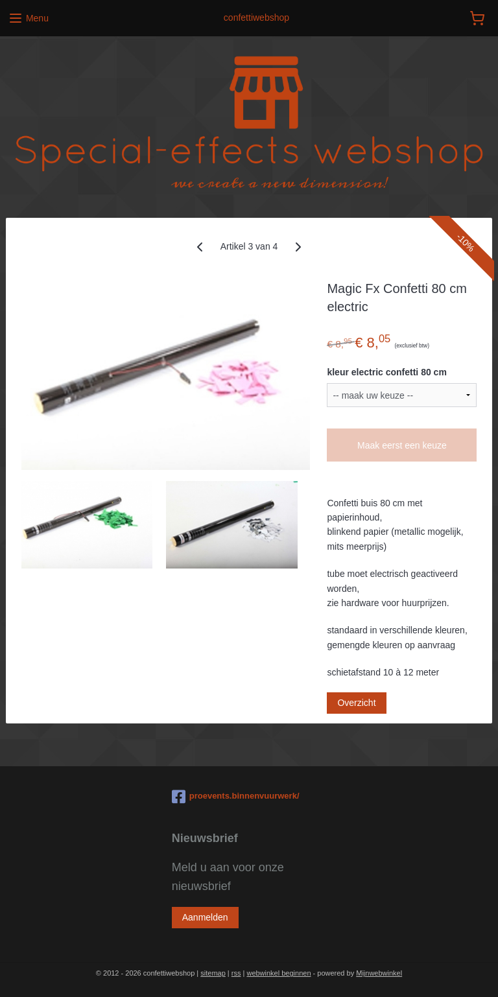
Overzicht (356, 703)
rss (236, 973)
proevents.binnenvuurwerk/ (236, 796)
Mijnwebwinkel (379, 973)
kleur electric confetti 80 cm (386, 372)
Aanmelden (205, 917)
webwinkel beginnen (278, 973)
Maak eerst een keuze (402, 445)
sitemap (213, 973)
